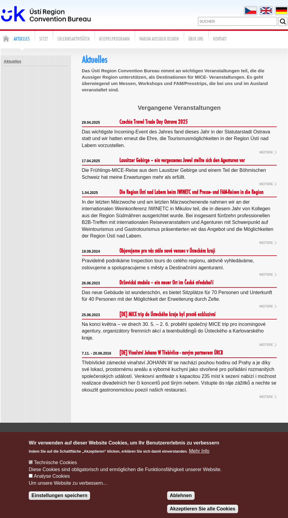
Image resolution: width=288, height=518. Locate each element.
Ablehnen (181, 502)
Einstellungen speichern (59, 502)
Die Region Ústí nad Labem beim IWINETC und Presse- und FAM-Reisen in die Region (172, 192)
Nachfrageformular (224, 436)
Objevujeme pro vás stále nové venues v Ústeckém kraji (148, 251)
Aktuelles (12, 61)
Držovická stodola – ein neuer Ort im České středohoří (147, 283)
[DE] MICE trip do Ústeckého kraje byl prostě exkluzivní (148, 314)
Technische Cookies (55, 469)
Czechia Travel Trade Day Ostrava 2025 (135, 122)
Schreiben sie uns (154, 436)
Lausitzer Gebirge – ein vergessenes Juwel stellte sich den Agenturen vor (163, 160)
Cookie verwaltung (269, 436)
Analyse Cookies (52, 483)
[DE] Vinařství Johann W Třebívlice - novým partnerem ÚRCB (152, 353)
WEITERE (266, 152)
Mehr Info (199, 458)
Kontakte (187, 436)
